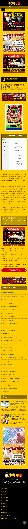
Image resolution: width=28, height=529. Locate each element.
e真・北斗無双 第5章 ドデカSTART (11, 323)
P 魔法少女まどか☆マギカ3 (9, 371)
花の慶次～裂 (6, 334)
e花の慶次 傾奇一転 (7, 364)
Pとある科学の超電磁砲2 (8, 354)
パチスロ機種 (5, 500)
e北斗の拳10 (6, 361)
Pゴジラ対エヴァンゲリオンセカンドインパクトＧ (14, 344)
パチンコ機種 (5, 497)
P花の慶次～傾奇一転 (8, 368)
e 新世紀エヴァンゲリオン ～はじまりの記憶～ (14, 296)
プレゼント (4, 503)
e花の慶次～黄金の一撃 (8, 310)
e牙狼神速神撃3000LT (8, 320)
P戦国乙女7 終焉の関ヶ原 (9, 330)
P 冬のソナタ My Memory (9, 327)
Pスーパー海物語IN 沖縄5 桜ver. (10, 388)
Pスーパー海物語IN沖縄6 (8, 316)
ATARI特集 (4, 494)
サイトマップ (5, 506)
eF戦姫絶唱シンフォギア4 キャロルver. (12, 340)
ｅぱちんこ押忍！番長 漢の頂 (10, 337)
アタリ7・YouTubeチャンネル (8, 515)
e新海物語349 (6, 392)
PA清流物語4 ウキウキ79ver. (9, 292)
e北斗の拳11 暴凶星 (7, 303)
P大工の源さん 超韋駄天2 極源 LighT (11, 378)
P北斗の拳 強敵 (6, 385)
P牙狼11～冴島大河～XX (8, 374)
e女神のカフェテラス (8, 299)
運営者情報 (4, 512)
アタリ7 (4, 491)
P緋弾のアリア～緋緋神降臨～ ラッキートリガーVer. (15, 381)
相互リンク (5, 509)
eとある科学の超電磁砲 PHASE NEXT (11, 306)
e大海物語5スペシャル (8, 347)
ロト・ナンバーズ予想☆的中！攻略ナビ (10, 518)
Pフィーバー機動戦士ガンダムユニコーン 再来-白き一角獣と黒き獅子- (15, 357)
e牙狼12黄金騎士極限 (8, 313)
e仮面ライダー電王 (7, 351)
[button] (3, 9)
